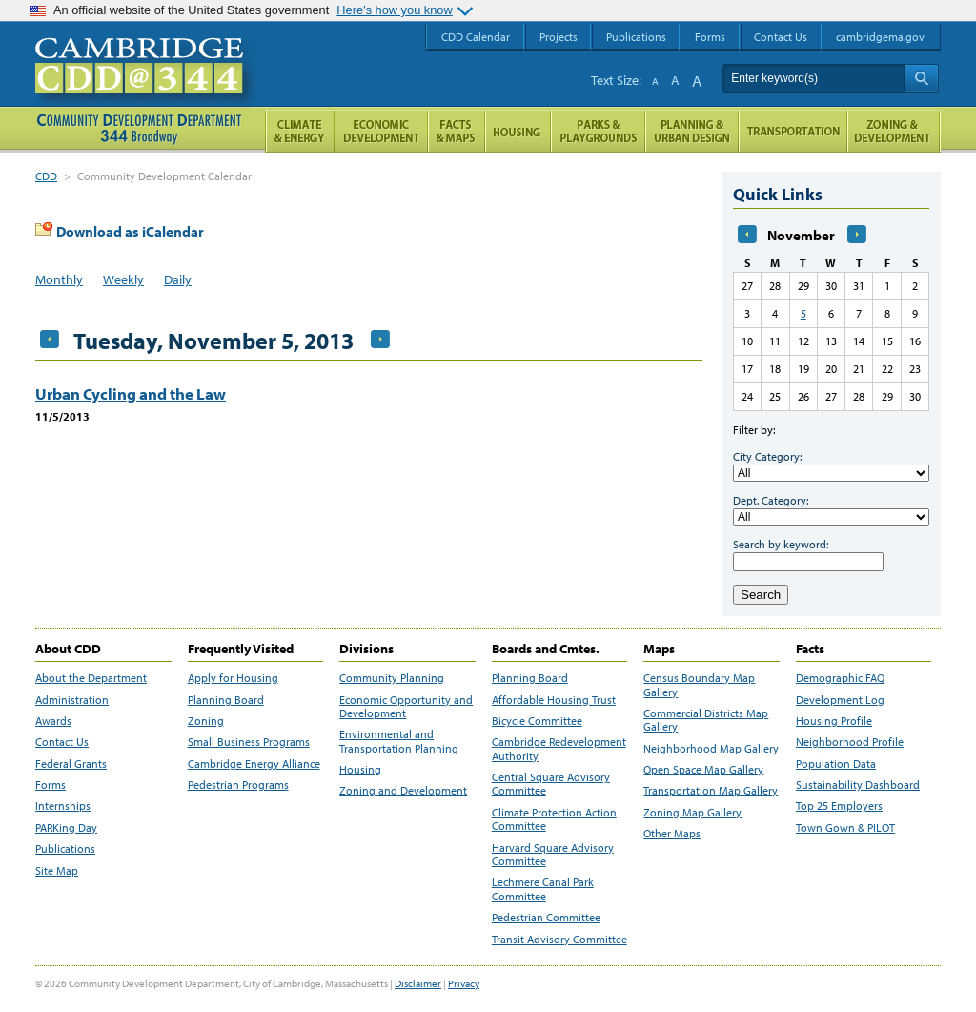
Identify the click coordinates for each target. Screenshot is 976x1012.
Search (761, 595)
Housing (360, 769)
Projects (558, 37)
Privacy (463, 983)
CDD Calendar (475, 37)
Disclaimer (418, 983)
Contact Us (62, 742)
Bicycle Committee (537, 721)
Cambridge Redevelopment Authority (559, 748)
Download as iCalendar (130, 231)
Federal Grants (71, 764)
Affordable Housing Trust (554, 700)
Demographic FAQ (840, 678)
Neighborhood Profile (850, 742)
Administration (72, 700)
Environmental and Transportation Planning (398, 741)
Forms (50, 785)
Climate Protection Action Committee (554, 819)
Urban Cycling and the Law (130, 393)
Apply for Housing (233, 678)
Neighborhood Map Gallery (711, 748)
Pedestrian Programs (238, 785)
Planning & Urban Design (692, 131)
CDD (46, 176)
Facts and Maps (456, 131)
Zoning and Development (403, 790)
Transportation (793, 131)
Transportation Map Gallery (710, 790)
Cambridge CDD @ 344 (147, 85)
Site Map (56, 871)
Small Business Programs (249, 742)
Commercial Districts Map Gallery (705, 720)
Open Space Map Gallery (703, 769)
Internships (63, 806)
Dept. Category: (770, 500)
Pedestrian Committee (546, 917)
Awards (53, 721)
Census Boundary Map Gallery (699, 684)
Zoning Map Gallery (692, 812)
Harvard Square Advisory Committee (553, 854)
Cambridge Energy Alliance (254, 764)
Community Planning (391, 678)
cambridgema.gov (880, 37)
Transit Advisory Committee (559, 939)
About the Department (91, 678)
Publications (65, 849)
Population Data (836, 764)
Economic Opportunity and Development (406, 706)
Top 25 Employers (839, 806)
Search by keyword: (780, 544)
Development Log (840, 700)
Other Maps (672, 833)
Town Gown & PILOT (845, 828)
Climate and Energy (300, 131)
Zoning (206, 721)
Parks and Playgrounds (598, 131)
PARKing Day (66, 828)
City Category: (767, 456)
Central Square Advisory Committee (551, 784)
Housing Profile (834, 721)
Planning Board (226, 700)
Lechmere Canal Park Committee (543, 889)
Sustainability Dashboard (858, 785)
